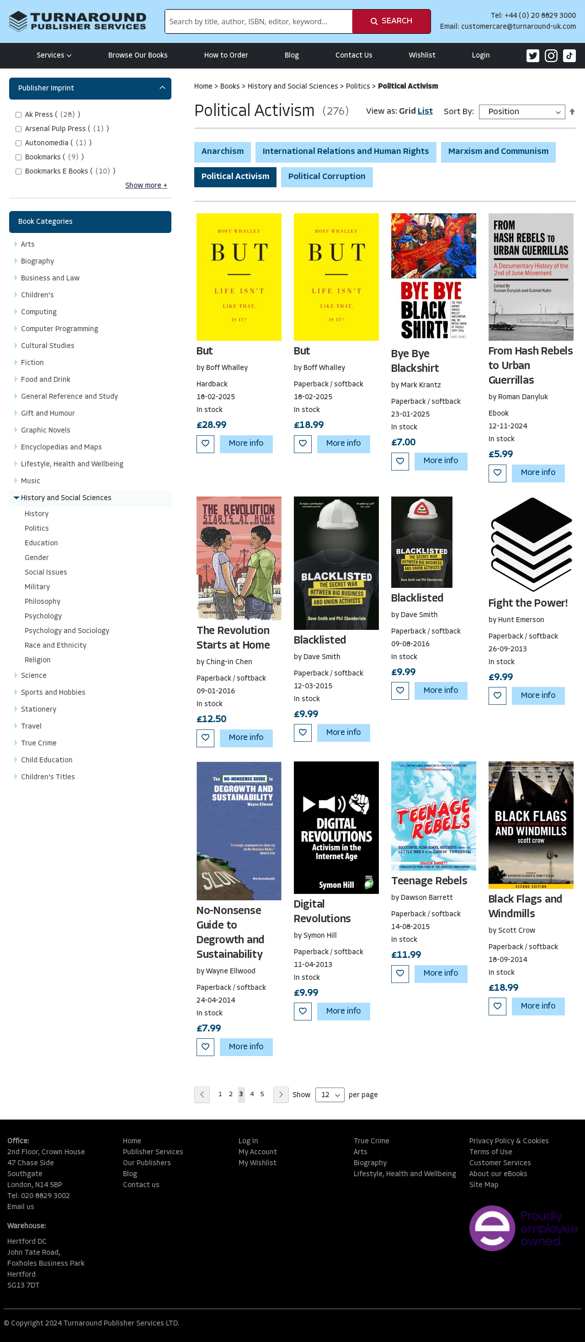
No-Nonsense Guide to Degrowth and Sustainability (231, 933)
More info (246, 443)
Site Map (484, 1185)
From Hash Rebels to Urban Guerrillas (531, 366)
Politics (359, 86)
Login (481, 55)
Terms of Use (490, 1152)
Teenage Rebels (429, 881)
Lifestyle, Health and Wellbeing (405, 1174)
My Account (258, 1152)
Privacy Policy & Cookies (509, 1141)
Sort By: (459, 112)
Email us (20, 1207)
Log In (248, 1141)
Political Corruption (327, 177)
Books (231, 86)
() (52, 115)
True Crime (371, 1141)
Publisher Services (153, 1152)
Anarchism (223, 152)
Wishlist (422, 55)
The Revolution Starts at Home (233, 638)
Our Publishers (147, 1163)
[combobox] (258, 21)
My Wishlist (258, 1163)
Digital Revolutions (322, 912)
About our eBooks (498, 1174)
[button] (205, 444)
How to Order (226, 55)
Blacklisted (320, 640)
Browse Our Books (138, 55)
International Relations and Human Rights (346, 152)
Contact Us (353, 55)
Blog (292, 55)
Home (204, 86)
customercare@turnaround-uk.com (518, 27)
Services (54, 55)
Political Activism (235, 177)
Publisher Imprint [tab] (46, 88)
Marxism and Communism (498, 152)
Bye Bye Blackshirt (415, 362)
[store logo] (77, 21)
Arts (360, 1152)
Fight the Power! (528, 603)
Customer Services (500, 1163)
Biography (370, 1163)
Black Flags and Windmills (526, 907)
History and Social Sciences (294, 86)
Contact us (141, 1185)
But (205, 351)
